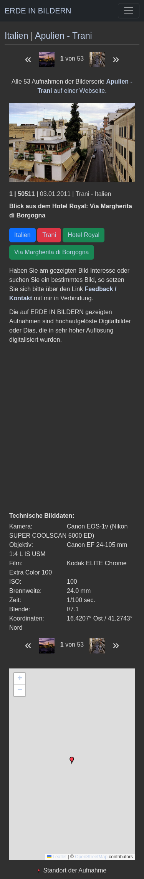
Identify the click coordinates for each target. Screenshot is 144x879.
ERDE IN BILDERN (38, 11)
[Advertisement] (72, 428)
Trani (49, 235)
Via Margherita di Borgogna (51, 252)
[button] (72, 760)
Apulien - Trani (63, 36)
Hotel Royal (83, 235)
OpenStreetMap (91, 856)
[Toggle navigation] (128, 10)
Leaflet (56, 856)
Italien (16, 36)
